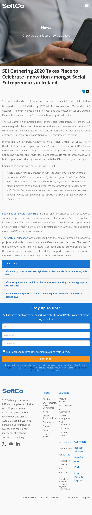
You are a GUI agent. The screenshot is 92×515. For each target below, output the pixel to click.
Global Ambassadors (48, 416)
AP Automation (64, 410)
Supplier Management (64, 416)
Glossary (63, 472)
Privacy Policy (11, 367)
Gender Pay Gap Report (78, 476)
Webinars (63, 464)
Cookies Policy (27, 367)
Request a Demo (78, 449)
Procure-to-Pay (63, 400)
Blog (61, 468)
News (45, 411)
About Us (47, 399)
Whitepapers (64, 460)
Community (48, 422)
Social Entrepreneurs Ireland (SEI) (20, 213)
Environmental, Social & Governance (48, 405)
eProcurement (64, 405)
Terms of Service (47, 370)
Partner (78, 467)
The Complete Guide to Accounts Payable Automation (64, 482)
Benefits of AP (78, 459)
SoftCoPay (64, 428)
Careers (46, 426)
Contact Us (48, 430)
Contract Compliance (64, 423)
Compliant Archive (63, 433)
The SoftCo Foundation (15, 238)
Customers (79, 441)
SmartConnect (64, 448)
